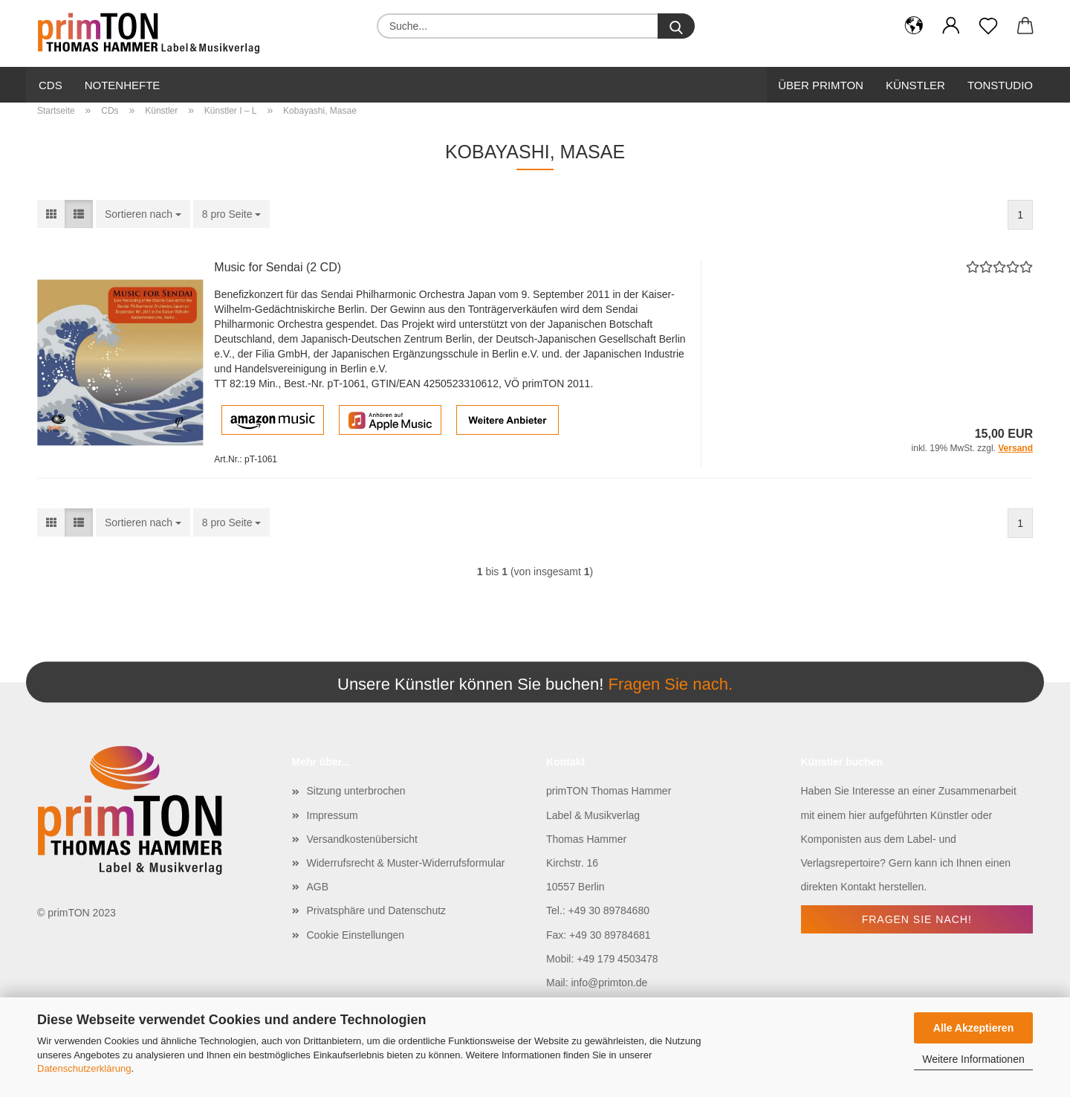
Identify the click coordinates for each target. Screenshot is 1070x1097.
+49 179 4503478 (617, 959)
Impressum (332, 815)
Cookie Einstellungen (356, 935)
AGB (318, 887)
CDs (50, 85)
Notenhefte (122, 85)
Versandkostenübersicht (362, 839)
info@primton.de (609, 982)
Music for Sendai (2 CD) (277, 267)
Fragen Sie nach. (670, 684)
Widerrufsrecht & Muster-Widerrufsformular (406, 863)
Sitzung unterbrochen (356, 791)
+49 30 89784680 (608, 910)
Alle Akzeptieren (973, 1028)
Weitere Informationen (973, 1059)
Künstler (915, 85)
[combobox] (143, 214)
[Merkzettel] (988, 26)
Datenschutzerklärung (84, 1068)
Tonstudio (1000, 85)
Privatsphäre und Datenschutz (377, 910)
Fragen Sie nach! (917, 919)
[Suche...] (676, 26)
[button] (914, 26)
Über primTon (820, 85)
